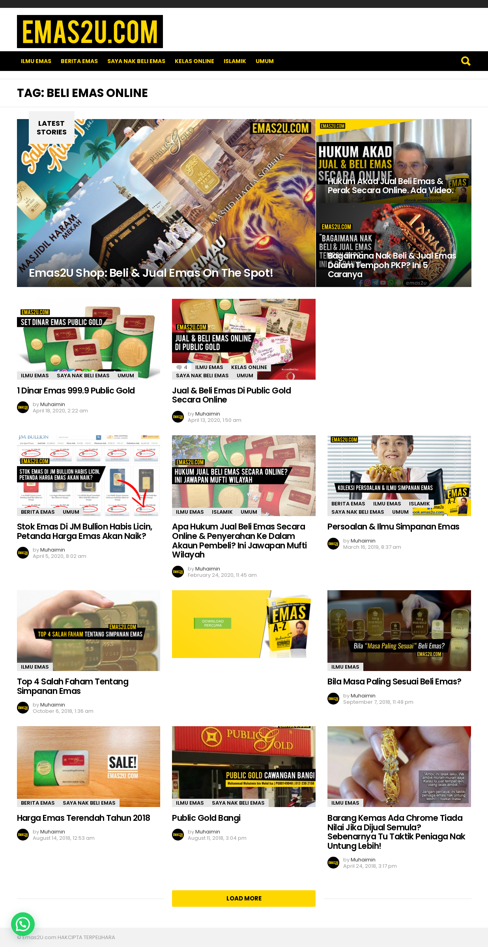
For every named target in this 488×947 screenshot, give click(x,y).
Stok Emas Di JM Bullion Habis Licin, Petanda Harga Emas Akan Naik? (84, 531)
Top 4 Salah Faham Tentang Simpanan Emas (73, 686)
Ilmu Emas (36, 61)
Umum (265, 61)
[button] (23, 924)
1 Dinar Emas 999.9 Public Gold (76, 390)
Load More (244, 898)
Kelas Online (194, 61)
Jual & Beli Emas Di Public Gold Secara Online (231, 395)
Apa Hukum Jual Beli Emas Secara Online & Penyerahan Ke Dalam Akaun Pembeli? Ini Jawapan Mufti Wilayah (239, 540)
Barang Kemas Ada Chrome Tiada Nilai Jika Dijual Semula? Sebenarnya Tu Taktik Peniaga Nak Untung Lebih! (396, 832)
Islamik (235, 61)
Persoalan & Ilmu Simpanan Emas (393, 526)
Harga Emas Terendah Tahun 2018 (83, 818)
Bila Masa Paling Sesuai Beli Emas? (394, 681)
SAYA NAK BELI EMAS (136, 61)
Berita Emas (79, 61)
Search (465, 61)
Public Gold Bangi (206, 818)
